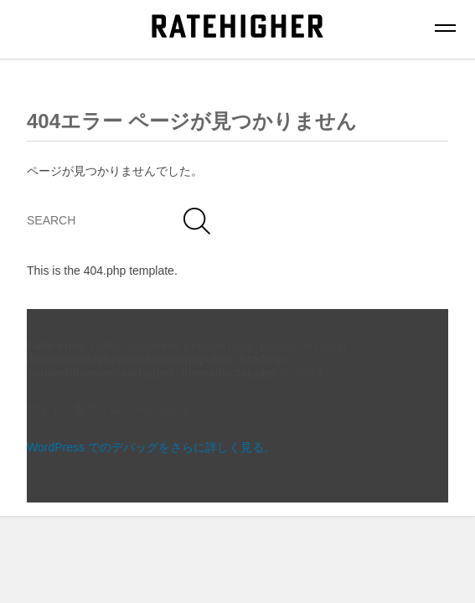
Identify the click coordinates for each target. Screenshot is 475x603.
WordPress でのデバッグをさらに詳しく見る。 (151, 447)
